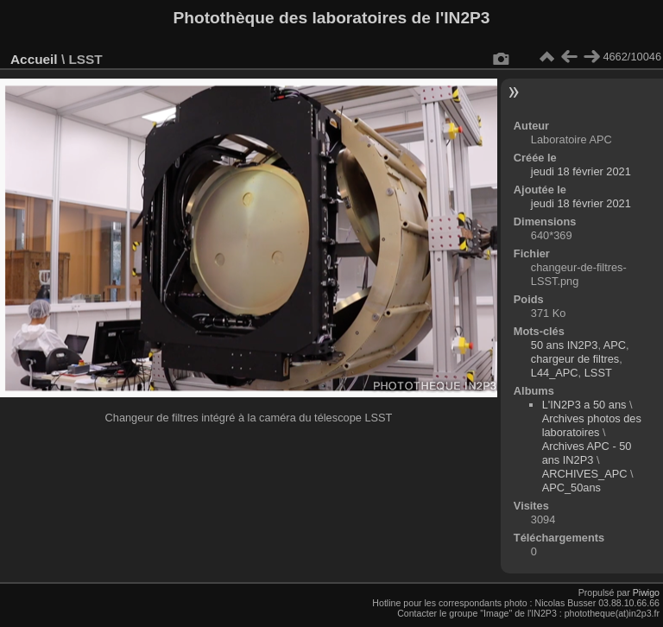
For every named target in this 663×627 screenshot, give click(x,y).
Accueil (34, 59)
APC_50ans (571, 487)
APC (614, 345)
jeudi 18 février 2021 (581, 171)
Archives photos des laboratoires (591, 425)
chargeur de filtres (575, 358)
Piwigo (646, 592)
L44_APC (554, 372)
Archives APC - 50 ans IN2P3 (587, 453)
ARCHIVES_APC (585, 473)
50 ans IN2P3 (564, 345)
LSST (598, 372)
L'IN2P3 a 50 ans (584, 404)
